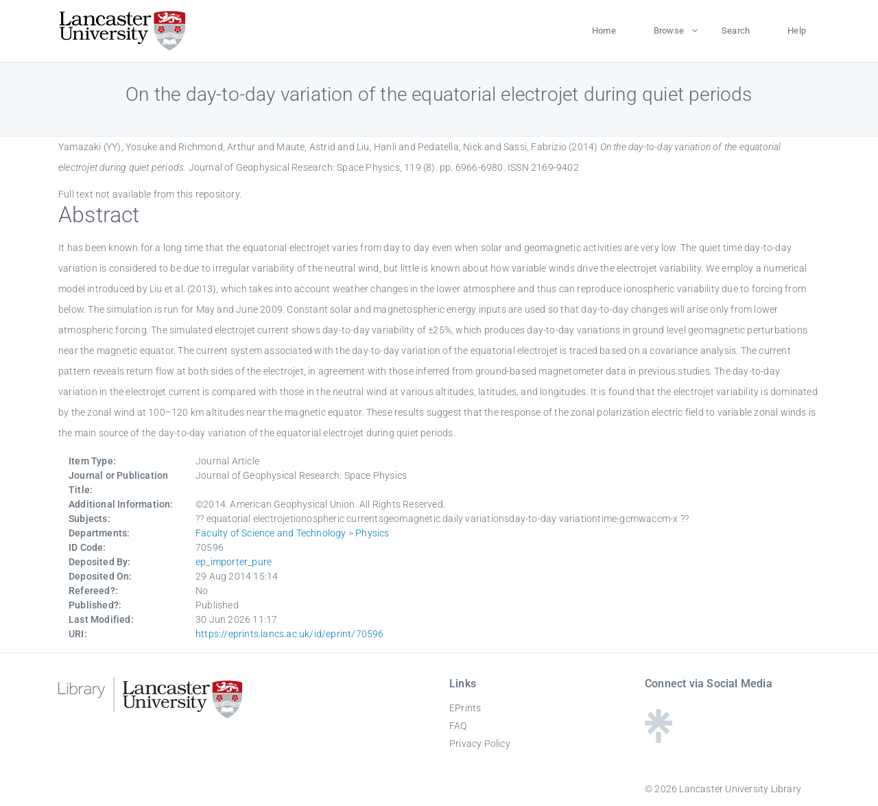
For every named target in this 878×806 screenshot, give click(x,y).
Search (736, 30)
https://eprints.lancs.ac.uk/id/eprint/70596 (289, 633)
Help (796, 30)
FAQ (458, 725)
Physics (372, 533)
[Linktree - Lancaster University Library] (658, 738)
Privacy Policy (479, 743)
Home (604, 30)
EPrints (465, 707)
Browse (669, 30)
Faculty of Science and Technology (270, 533)
